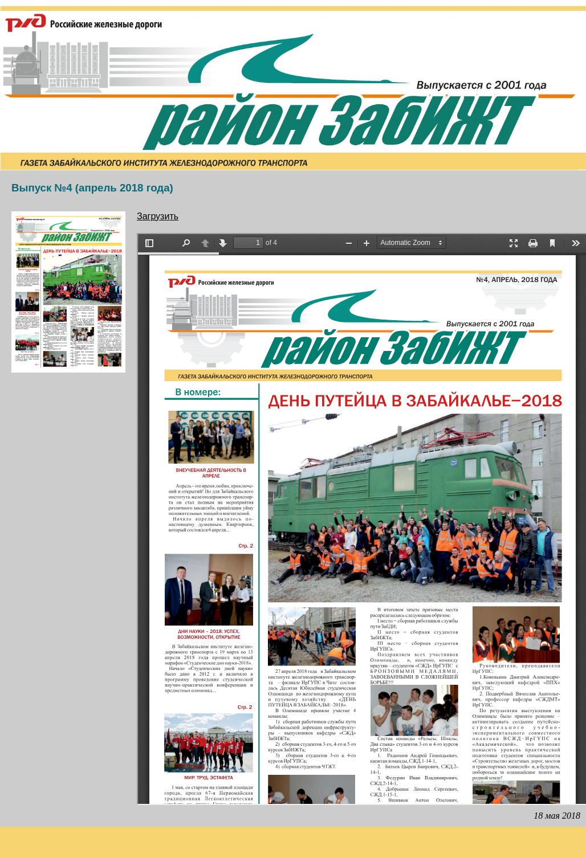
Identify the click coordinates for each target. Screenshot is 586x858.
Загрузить (157, 216)
